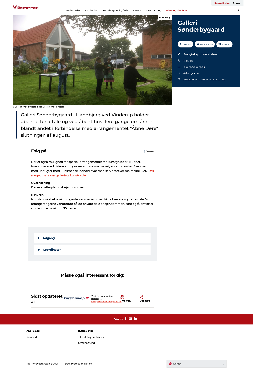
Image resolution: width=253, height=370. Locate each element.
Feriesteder (73, 10)
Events (137, 10)
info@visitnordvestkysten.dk (106, 301)
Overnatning (153, 10)
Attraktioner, (191, 79)
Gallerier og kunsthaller (212, 79)
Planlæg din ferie (176, 10)
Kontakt (31, 337)
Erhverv (236, 3)
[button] (128, 298)
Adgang (46, 238)
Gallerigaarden (191, 73)
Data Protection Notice (78, 363)
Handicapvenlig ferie (115, 10)
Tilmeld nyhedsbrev (91, 337)
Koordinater (49, 250)
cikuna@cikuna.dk (194, 67)
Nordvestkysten (222, 3)
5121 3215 (188, 60)
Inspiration (91, 10)
